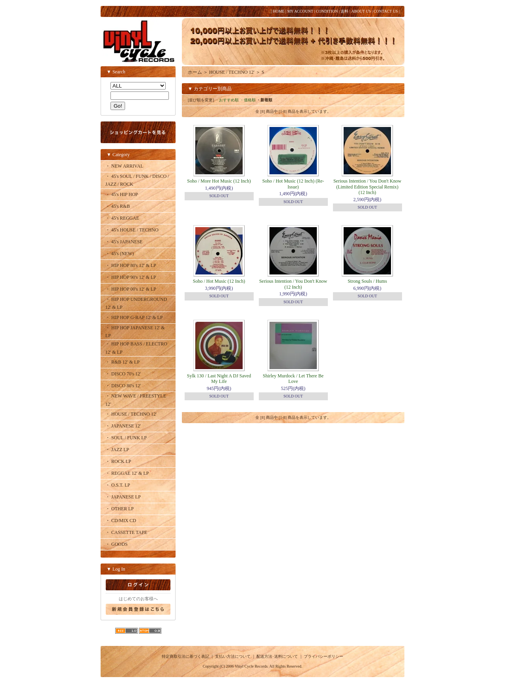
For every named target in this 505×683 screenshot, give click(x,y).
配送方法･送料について (277, 656)
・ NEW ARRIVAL (124, 166)
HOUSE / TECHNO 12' (231, 72)
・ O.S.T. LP (117, 485)
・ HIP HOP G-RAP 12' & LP (134, 317)
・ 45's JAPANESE (123, 241)
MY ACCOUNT (300, 11)
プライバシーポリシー (323, 656)
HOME (278, 11)
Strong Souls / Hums (367, 281)
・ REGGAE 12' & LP (127, 473)
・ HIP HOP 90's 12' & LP (130, 277)
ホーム (195, 72)
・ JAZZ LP (117, 449)
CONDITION (327, 11)
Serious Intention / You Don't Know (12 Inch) (293, 283)
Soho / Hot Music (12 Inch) (219, 281)
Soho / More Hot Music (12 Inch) (219, 181)
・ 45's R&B (117, 206)
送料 (344, 11)
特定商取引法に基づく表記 (185, 656)
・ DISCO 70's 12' (123, 374)
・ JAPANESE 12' (123, 426)
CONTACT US (386, 11)
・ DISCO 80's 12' (123, 385)
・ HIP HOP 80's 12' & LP (130, 265)
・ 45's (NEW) (119, 253)
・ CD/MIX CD (120, 520)
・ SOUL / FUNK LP (126, 437)
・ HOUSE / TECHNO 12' (131, 414)
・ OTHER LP (119, 508)
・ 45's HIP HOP (121, 194)
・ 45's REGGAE (122, 218)
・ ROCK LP (118, 461)
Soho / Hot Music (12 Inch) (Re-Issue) (293, 183)
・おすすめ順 (227, 100)
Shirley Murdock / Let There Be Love (293, 378)
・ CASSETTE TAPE (126, 532)
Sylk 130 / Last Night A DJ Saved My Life (219, 378)
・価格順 (248, 100)
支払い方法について (233, 656)
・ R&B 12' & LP (122, 362)
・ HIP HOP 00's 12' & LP (130, 289)
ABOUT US (361, 11)
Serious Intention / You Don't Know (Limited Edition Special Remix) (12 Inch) (367, 186)
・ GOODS (116, 544)
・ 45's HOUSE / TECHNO (132, 230)
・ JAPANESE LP (123, 497)
